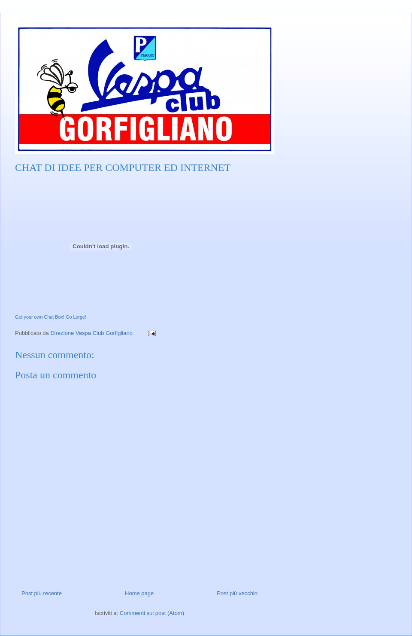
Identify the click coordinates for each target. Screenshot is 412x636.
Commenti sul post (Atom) (152, 613)
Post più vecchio (237, 593)
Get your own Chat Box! (39, 317)
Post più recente (41, 593)
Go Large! (76, 317)
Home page (139, 593)
